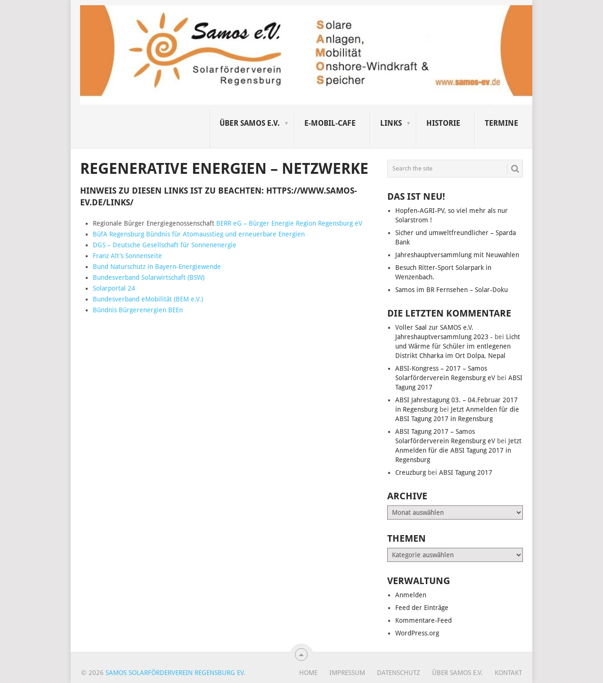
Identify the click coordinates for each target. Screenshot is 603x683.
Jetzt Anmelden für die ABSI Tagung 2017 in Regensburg (458, 450)
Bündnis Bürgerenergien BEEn (138, 310)
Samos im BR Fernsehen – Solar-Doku (451, 289)
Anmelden (410, 595)
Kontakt (508, 672)
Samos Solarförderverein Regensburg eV (175, 672)
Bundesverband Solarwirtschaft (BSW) (148, 277)
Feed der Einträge (421, 607)
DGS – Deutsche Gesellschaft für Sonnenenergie (164, 245)
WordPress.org (417, 633)
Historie (443, 123)
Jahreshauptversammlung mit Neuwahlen (457, 255)
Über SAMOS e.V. (250, 123)
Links (391, 123)
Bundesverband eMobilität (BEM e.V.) (148, 299)
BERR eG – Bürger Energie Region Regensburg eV (289, 223)
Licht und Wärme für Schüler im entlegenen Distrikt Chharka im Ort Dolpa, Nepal (457, 346)
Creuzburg (410, 472)
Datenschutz (398, 672)
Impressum (347, 672)
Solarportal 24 (114, 288)
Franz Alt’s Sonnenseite (127, 256)
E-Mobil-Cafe (330, 123)
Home (308, 672)
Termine (501, 123)
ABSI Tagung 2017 (465, 472)
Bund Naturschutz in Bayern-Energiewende (157, 266)
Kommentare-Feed (423, 620)
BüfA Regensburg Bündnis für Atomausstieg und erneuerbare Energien (199, 234)
